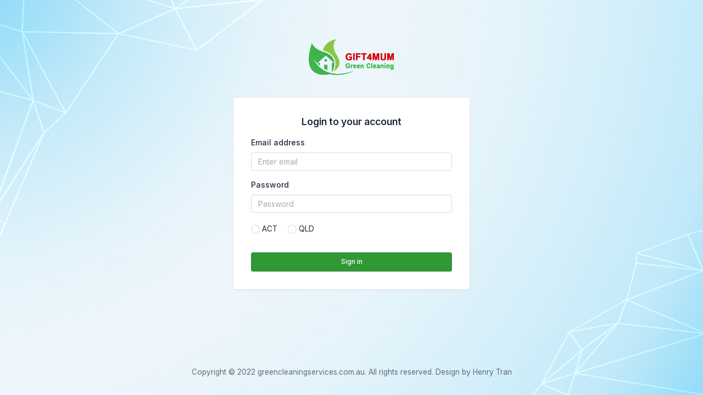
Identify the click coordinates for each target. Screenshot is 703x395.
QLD (306, 228)
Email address (278, 142)
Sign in (351, 261)
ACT (269, 228)
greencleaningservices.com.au (311, 372)
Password (270, 184)
